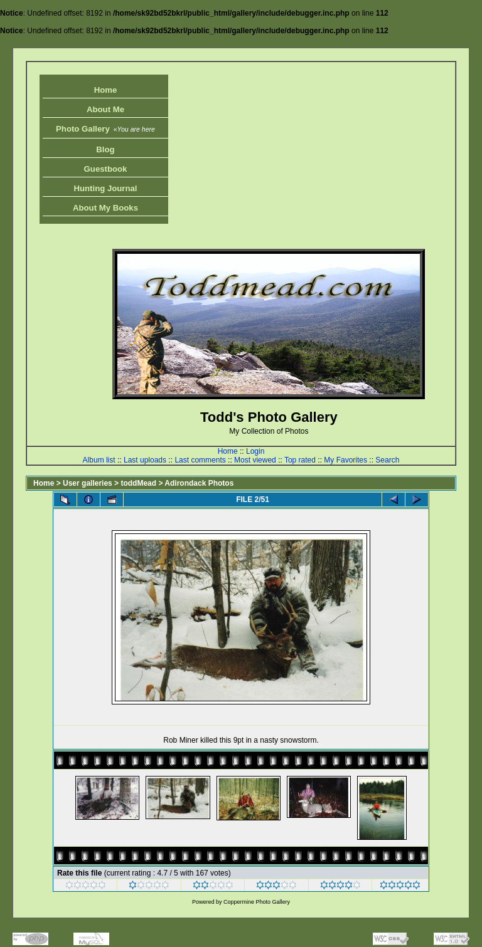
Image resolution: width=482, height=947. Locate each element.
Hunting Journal (105, 188)
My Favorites (345, 460)
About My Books (105, 207)
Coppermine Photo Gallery (256, 902)
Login (255, 451)
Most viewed (255, 460)
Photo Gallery (105, 128)
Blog (105, 149)
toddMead (138, 483)
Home (105, 90)
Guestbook (105, 169)
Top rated (300, 460)
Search (387, 460)
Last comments (199, 460)
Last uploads (145, 460)
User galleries (87, 483)
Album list (99, 460)
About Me (105, 109)
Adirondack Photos (198, 483)
